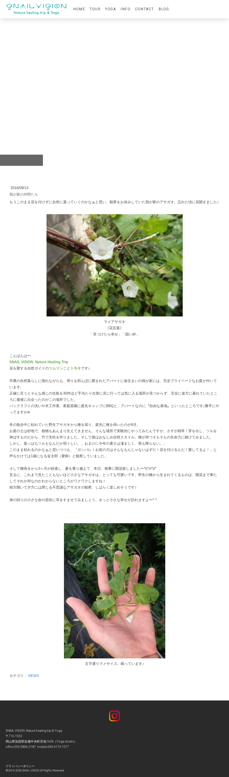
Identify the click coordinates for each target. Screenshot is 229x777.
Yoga (110, 9)
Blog (164, 9)
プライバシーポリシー (20, 766)
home (79, 9)
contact (144, 9)
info (126, 9)
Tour (95, 9)
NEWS (33, 676)
